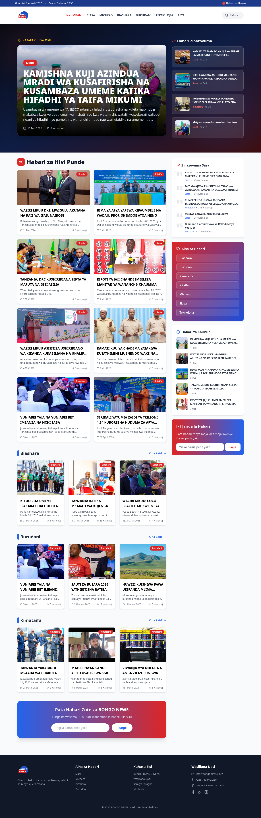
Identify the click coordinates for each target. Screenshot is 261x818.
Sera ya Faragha (142, 784)
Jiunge (122, 728)
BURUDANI (144, 15)
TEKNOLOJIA (164, 15)
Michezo (80, 779)
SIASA (91, 15)
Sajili (232, 447)
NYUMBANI (74, 15)
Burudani (80, 789)
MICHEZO (106, 15)
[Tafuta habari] (233, 15)
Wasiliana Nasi (142, 779)
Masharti (138, 789)
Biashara (80, 784)
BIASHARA (124, 15)
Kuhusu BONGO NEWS (146, 774)
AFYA (181, 15)
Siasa (78, 774)
